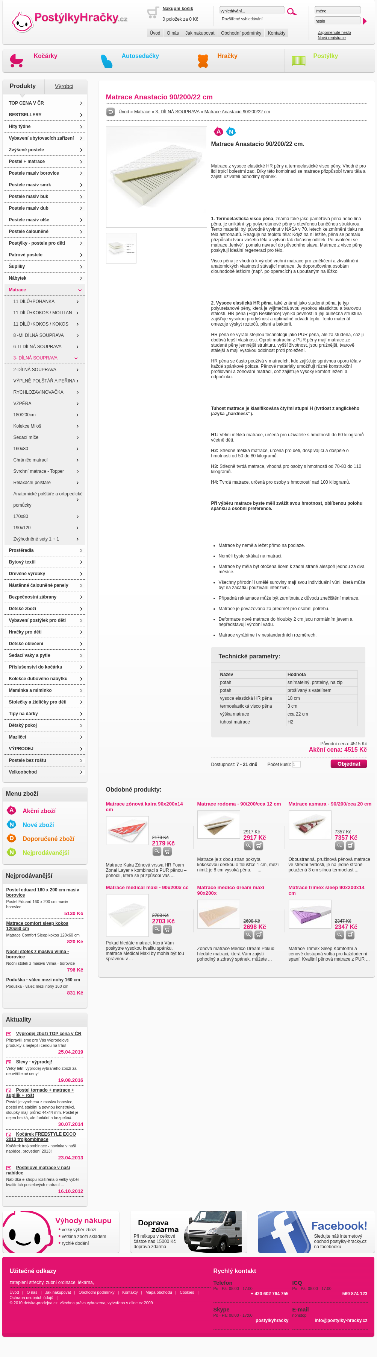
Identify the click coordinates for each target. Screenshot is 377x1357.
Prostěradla (21, 550)
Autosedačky (140, 56)
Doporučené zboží (48, 839)
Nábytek (18, 278)
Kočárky (46, 56)
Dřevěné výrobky (27, 573)
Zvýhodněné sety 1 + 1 (36, 539)
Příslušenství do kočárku (35, 667)
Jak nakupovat (199, 33)
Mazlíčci (17, 737)
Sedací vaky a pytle (29, 655)
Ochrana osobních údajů (31, 1297)
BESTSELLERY (25, 114)
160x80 (21, 448)
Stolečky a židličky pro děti (38, 702)
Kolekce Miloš (27, 426)
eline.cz (136, 1303)
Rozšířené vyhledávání (242, 19)
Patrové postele (25, 254)
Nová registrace (332, 37)
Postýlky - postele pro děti (37, 243)
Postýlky (325, 56)
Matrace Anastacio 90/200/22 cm (237, 111)
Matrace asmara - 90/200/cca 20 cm (330, 804)
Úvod (155, 33)
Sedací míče (26, 437)
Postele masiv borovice (34, 173)
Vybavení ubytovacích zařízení (41, 138)
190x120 (22, 527)
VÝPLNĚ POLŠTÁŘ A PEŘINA (45, 381)
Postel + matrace (27, 161)
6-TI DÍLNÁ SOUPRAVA (38, 346)
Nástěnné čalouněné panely (38, 585)
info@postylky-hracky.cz (341, 1320)
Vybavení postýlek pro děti (37, 620)
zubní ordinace (61, 1282)
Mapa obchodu (158, 1292)
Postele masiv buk (28, 196)
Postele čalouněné (28, 231)
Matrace (17, 289)
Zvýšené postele (26, 149)
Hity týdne (20, 126)
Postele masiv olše (29, 219)
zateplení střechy (27, 1282)
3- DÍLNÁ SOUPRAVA (36, 358)
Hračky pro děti (25, 632)
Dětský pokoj (23, 725)
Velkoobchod (23, 772)
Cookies (187, 1292)
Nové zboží (38, 825)
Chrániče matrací (31, 460)
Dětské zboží (22, 608)
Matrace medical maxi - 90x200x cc (147, 887)
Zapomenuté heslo (334, 32)
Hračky (228, 56)
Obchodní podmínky (241, 33)
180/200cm (25, 414)
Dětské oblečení (26, 643)
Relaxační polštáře (32, 482)
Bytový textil (22, 562)
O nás (173, 33)
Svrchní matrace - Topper (39, 471)
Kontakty (277, 33)
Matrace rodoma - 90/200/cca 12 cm (239, 804)
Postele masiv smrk (30, 184)
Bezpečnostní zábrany (33, 597)
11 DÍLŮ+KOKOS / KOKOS (41, 324)
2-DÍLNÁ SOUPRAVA (35, 369)
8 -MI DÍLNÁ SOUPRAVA (39, 335)
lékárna (85, 1282)
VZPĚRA (23, 403)
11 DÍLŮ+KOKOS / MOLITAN (43, 312)
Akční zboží (39, 811)
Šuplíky (17, 266)
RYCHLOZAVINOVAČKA (39, 392)
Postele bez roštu (27, 760)
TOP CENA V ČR (26, 103)
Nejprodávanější (46, 853)
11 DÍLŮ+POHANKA (34, 301)
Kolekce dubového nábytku (38, 678)
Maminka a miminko (30, 690)
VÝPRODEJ (21, 748)
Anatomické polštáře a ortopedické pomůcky (48, 499)
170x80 (21, 516)
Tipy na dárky (23, 713)
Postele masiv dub (28, 208)
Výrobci (64, 86)
